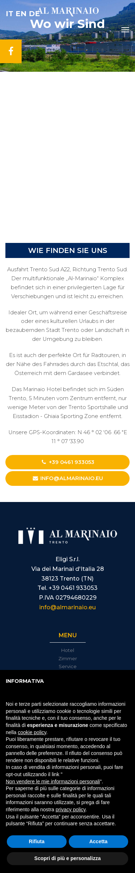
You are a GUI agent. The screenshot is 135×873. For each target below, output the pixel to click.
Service (68, 666)
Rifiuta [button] (37, 841)
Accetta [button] (98, 841)
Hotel (67, 650)
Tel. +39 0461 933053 (67, 588)
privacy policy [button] (71, 809)
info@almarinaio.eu (67, 478)
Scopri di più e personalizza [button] (67, 858)
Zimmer (67, 658)
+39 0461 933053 (68, 462)
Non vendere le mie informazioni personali (53, 781)
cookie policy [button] (32, 732)
